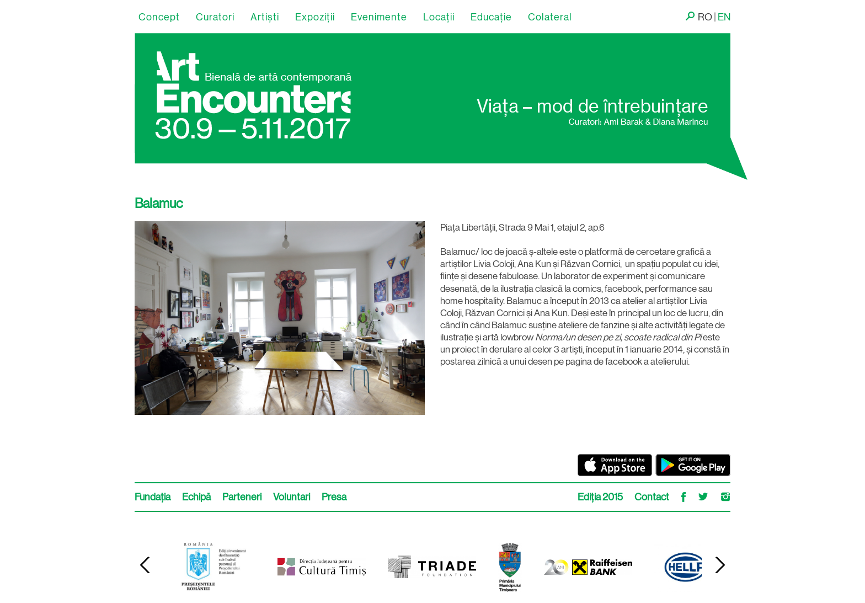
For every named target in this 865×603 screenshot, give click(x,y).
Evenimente (379, 17)
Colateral (550, 17)
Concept (159, 17)
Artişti (264, 17)
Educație (491, 17)
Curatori (215, 17)
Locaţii (439, 17)
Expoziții (315, 17)
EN (724, 17)
